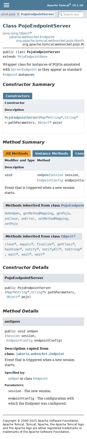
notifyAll (50, 249)
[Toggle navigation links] (6, 5)
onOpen (42, 175)
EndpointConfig (50, 180)
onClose (11, 218)
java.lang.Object (16, 33)
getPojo (63, 213)
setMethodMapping (53, 218)
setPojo (11, 224)
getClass (64, 244)
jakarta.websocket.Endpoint (32, 37)
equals (25, 244)
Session (56, 175)
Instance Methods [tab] (51, 153)
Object (43, 122)
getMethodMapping (38, 213)
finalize (44, 244)
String (55, 117)
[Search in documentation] (71, 14)
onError (27, 218)
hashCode (12, 249)
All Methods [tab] (17, 153)
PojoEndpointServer (37, 14)
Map (42, 117)
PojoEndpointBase (32, 56)
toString (72, 249)
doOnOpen (12, 213)
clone (9, 244)
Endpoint (40, 378)
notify (30, 249)
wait (12, 254)
